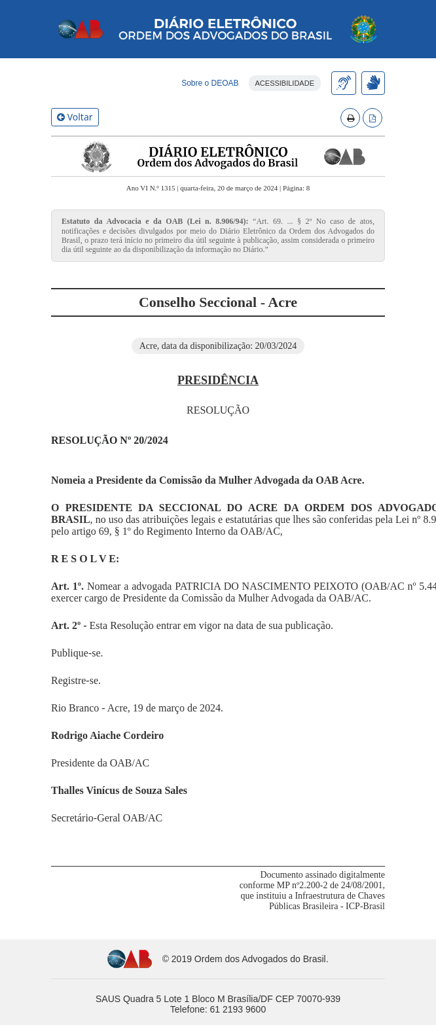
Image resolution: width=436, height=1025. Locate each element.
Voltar (75, 117)
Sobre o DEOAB (209, 83)
